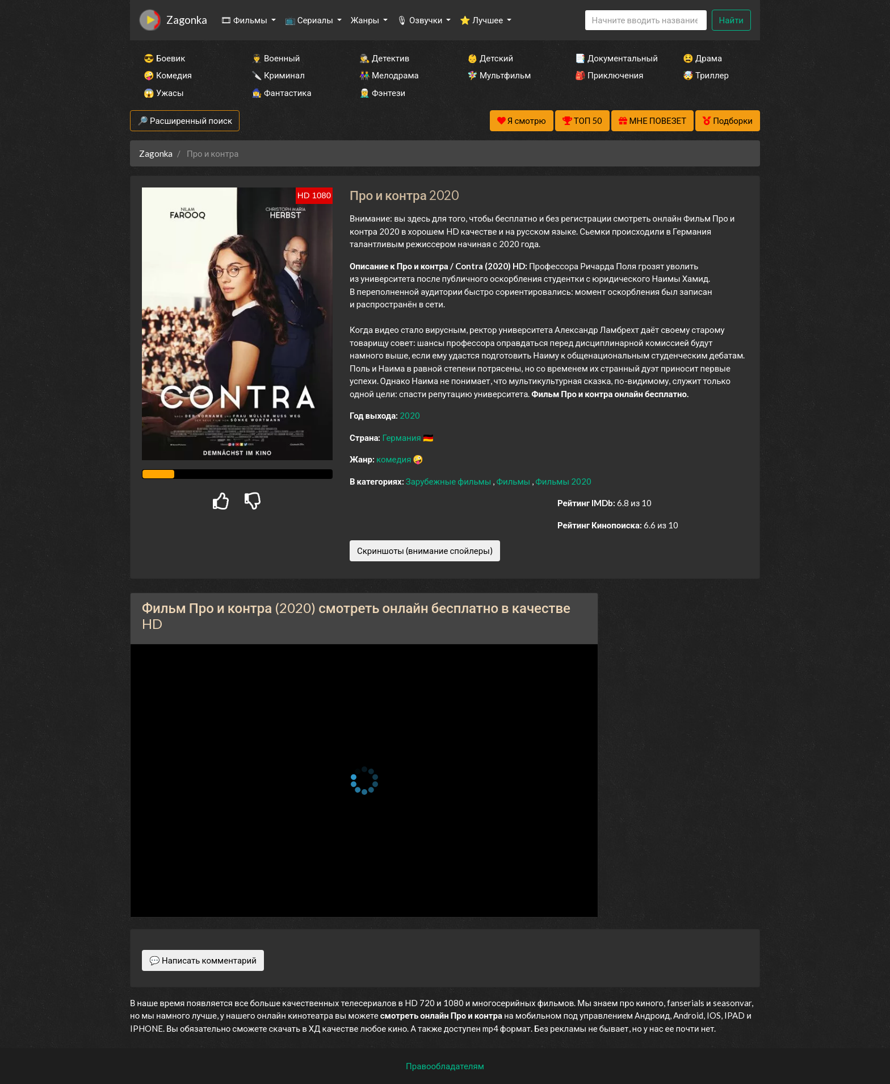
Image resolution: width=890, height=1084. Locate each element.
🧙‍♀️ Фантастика (281, 92)
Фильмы (514, 481)
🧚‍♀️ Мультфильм (499, 75)
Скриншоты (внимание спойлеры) (425, 550)
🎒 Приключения (609, 75)
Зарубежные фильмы (449, 481)
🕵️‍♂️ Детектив (384, 58)
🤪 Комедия (168, 75)
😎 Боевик (164, 58)
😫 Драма (702, 58)
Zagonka (186, 19)
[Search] (646, 20)
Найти (731, 20)
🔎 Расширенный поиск (184, 120)
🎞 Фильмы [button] (245, 20)
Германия (402, 437)
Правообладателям (445, 1066)
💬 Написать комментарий (203, 960)
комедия (394, 459)
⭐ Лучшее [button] (482, 20)
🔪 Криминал (278, 75)
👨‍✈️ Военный (275, 58)
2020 (410, 415)
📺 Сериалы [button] (310, 20)
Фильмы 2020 (563, 481)
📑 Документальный (613, 58)
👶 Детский (490, 58)
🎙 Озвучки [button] (420, 20)
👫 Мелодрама (389, 75)
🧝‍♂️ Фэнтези (382, 92)
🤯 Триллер (706, 75)
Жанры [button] (366, 20)
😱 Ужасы (164, 92)
